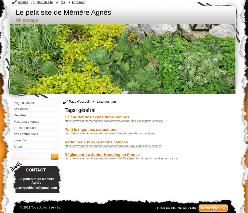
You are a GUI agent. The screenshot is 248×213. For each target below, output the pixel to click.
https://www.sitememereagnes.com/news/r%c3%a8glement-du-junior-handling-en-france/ (121, 158)
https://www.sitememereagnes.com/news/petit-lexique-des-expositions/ (110, 133)
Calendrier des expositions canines (97, 117)
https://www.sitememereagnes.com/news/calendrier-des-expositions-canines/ (114, 120)
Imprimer (78, 2)
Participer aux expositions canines (96, 142)
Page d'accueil (79, 101)
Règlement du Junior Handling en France (102, 154)
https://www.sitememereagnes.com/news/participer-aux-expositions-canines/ (113, 145)
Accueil (23, 2)
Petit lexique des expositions (91, 129)
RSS (63, 2)
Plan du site (44, 2)
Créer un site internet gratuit (177, 208)
